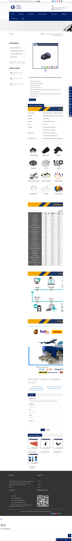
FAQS (23, 18)
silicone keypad (34, 379)
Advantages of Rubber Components (16, 73)
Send (43, 429)
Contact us (14, 18)
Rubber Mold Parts (15, 48)
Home (13, 14)
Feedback (63, 14)
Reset (48, 429)
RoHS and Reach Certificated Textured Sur (57, 452)
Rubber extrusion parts (16, 51)
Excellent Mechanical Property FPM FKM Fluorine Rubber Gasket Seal (36, 388)
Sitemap (49, 511)
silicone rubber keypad (54, 379)
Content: (31, 420)
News (38, 487)
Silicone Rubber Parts (57, 34)
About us (21, 14)
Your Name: (32, 404)
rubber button (43, 379)
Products (31, 14)
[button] (33, 14)
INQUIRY (32, 99)
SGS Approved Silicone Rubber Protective (32, 467)
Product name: (32, 398)
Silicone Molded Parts (58, 35)
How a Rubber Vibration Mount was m (16, 84)
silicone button (32, 382)
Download (54, 14)
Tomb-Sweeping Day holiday (16, 79)
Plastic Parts (13, 57)
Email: (30, 415)
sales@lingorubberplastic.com (59, 7)
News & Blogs (42, 14)
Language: (36, 1)
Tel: (30, 409)
